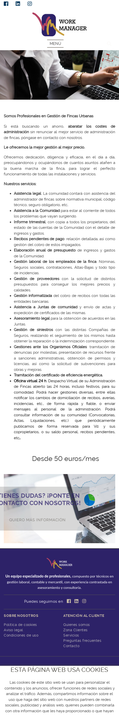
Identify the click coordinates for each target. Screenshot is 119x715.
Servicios (71, 635)
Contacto (71, 646)
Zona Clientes (75, 630)
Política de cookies (20, 625)
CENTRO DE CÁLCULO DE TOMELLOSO (59, 708)
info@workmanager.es (59, 690)
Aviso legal (13, 630)
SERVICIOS (11, 105)
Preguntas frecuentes (82, 641)
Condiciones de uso (21, 635)
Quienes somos (76, 625)
